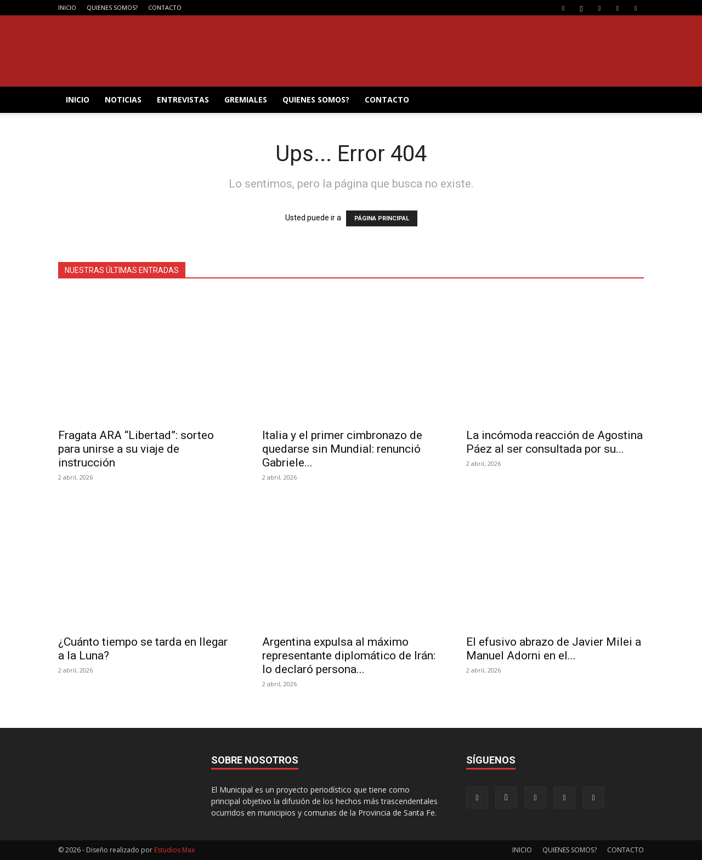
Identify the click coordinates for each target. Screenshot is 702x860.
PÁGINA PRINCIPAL (381, 218)
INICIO (67, 7)
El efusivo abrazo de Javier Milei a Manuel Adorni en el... (553, 648)
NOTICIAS (123, 99)
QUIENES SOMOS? (112, 7)
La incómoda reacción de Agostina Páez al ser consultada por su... (554, 442)
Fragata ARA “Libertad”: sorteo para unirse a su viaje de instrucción (136, 449)
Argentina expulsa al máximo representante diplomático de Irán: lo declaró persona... (348, 655)
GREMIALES (245, 99)
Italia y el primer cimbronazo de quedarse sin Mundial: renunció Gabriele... (342, 449)
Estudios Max (174, 850)
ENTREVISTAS (183, 99)
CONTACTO (165, 7)
